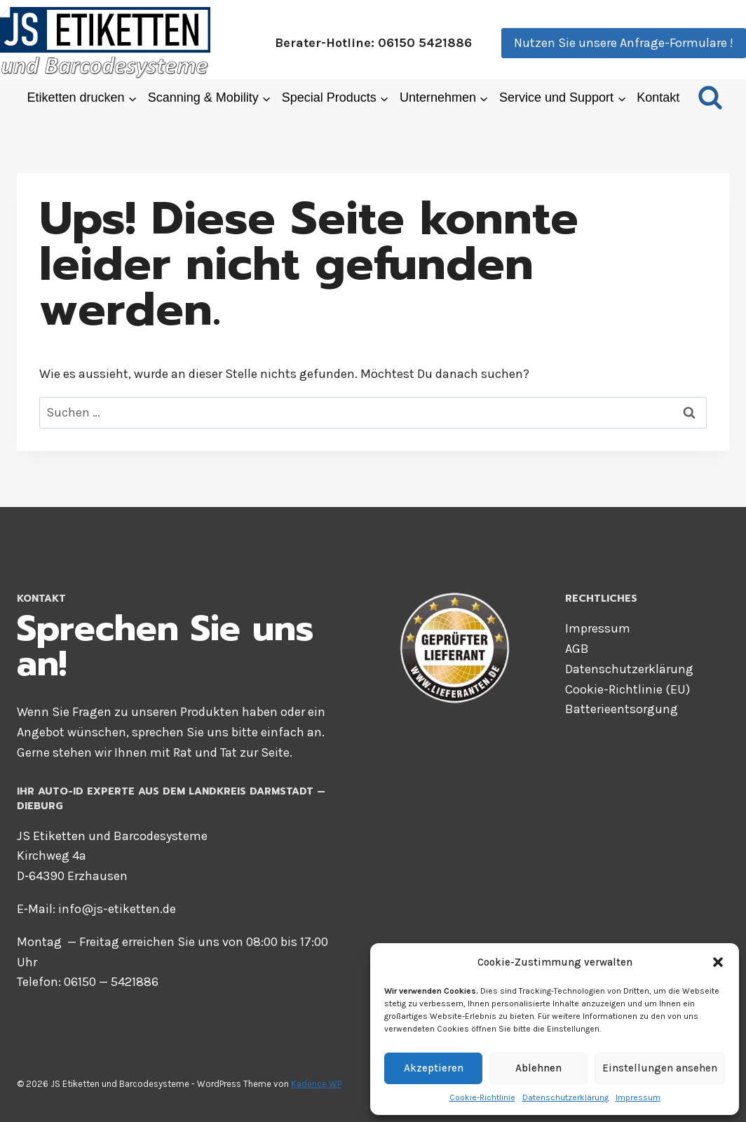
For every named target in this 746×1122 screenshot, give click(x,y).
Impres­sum (638, 1097)
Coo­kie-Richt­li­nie (482, 1097)
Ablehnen (538, 1068)
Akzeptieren (433, 1068)
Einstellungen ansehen (659, 1068)
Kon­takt (658, 97)
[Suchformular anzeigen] (710, 98)
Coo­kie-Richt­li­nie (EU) (627, 689)
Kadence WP (316, 1084)
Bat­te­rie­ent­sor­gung (621, 709)
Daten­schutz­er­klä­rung (565, 1097)
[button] (718, 962)
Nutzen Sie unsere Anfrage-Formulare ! (623, 42)
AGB (577, 648)
